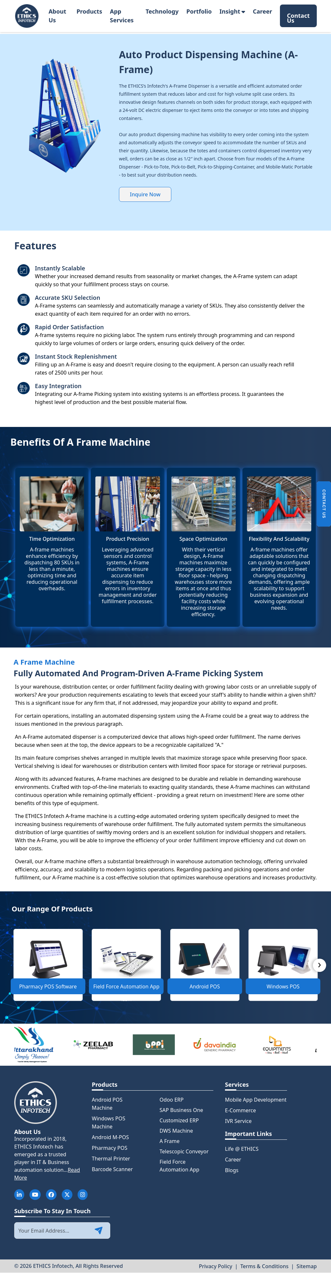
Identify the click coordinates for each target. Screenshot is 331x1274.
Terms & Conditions (264, 1267)
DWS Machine (176, 1132)
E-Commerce (240, 1111)
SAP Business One (181, 1111)
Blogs (232, 1171)
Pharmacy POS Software (48, 988)
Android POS (204, 988)
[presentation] (319, 967)
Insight (232, 11)
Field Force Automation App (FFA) (126, 990)
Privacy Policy (215, 1267)
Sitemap (306, 1267)
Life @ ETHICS (242, 1150)
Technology (161, 11)
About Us (57, 15)
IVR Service (238, 1122)
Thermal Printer (111, 1159)
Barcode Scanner (112, 1170)
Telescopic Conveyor (184, 1152)
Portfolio (199, 11)
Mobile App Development (255, 1101)
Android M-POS (110, 1138)
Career (262, 11)
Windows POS (283, 988)
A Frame (170, 1142)
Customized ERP (179, 1121)
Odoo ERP (172, 1101)
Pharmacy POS (109, 1149)
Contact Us (298, 17)
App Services (121, 15)
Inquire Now (145, 194)
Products (89, 11)
